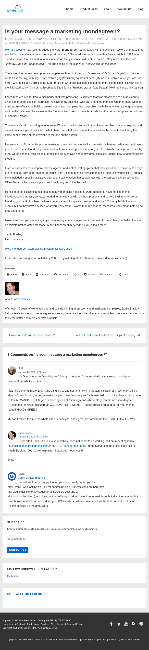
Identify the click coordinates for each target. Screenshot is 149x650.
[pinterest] (141, 625)
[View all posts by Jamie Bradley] (14, 39)
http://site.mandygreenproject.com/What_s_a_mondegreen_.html (46, 445)
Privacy (80, 624)
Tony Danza (97, 43)
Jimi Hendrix (25, 43)
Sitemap (70, 624)
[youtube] (127, 625)
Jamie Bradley (21, 299)
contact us (124, 9)
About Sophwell (17, 624)
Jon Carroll (40, 43)
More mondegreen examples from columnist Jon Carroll (38, 248)
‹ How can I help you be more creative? (31, 335)
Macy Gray (54, 43)
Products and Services (38, 624)
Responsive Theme (130, 639)
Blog (53, 624)
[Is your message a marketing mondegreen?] (52, 39)
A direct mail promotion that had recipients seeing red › (108, 335)
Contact (61, 624)
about (107, 9)
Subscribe (18, 549)
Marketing (87, 39)
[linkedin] (119, 625)
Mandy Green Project (20, 395)
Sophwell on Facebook (27, 594)
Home (5, 624)
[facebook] (112, 625)
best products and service (127, 39)
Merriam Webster (15, 49)
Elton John (11, 43)
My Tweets (12, 576)
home (69, 9)
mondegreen (82, 43)
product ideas (89, 9)
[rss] (134, 625)
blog (140, 9)
